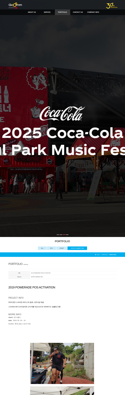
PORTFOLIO (62, 12)
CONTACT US (78, 12)
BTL (51, 248)
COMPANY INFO (93, 12)
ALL (42, 248)
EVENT (62, 248)
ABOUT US (32, 12)
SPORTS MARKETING (77, 248)
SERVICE (47, 12)
